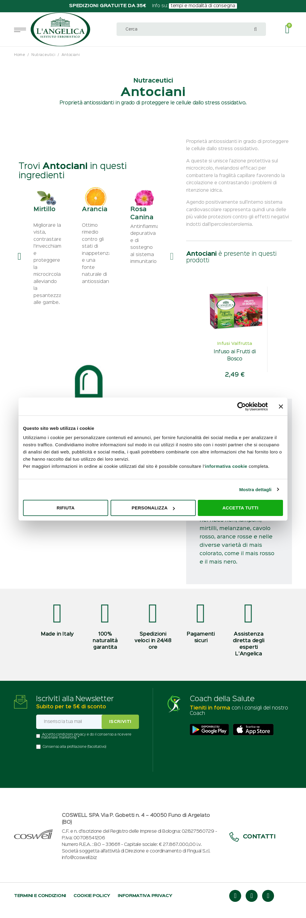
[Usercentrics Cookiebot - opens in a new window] (241, 406)
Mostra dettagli (255, 489)
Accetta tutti (240, 507)
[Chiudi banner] (281, 406)
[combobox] (191, 29)
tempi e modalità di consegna (203, 6)
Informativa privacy (145, 896)
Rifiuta (65, 507)
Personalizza (153, 507)
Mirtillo (44, 214)
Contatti (252, 837)
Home (19, 55)
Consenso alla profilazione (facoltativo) (74, 746)
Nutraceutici (43, 55)
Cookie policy (92, 896)
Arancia (95, 214)
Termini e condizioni (40, 896)
